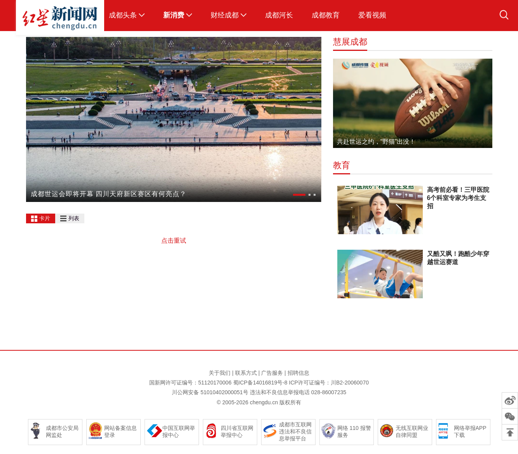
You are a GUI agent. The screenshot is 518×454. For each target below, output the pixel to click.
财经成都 (225, 15)
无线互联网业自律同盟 (412, 431)
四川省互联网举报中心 (237, 431)
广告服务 (272, 373)
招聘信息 (298, 373)
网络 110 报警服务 (354, 431)
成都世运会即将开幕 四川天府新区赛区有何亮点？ (109, 194)
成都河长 (279, 15)
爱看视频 (372, 15)
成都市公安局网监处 (62, 431)
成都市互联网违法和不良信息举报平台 (295, 431)
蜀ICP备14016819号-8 (260, 382)
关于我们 (219, 373)
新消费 (173, 15)
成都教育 (326, 15)
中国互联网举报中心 (178, 431)
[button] (299, 195)
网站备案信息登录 (120, 431)
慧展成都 (350, 42)
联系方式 (246, 373)
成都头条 (123, 15)
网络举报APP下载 (470, 431)
